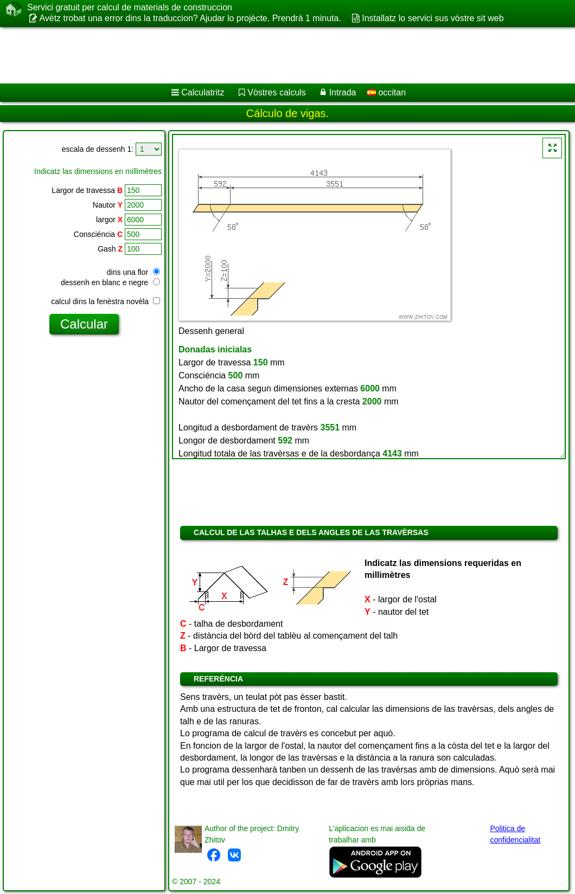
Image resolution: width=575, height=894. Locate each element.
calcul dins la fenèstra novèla (105, 301)
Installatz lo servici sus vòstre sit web (432, 18)
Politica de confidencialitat (515, 834)
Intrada (342, 92)
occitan (386, 92)
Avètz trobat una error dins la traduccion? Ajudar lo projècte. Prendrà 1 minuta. (190, 18)
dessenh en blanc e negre (110, 282)
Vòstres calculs (276, 92)
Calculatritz (202, 92)
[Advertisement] (277, 55)
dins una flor (133, 272)
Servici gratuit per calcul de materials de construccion (129, 7)
